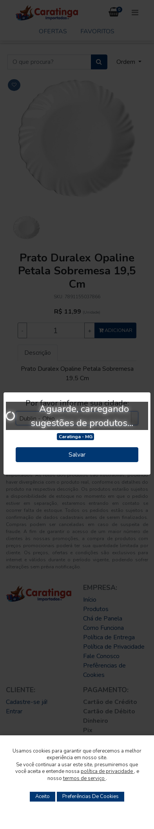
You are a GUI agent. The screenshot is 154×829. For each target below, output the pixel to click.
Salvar (77, 454)
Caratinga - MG (75, 437)
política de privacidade (107, 771)
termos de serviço (84, 778)
